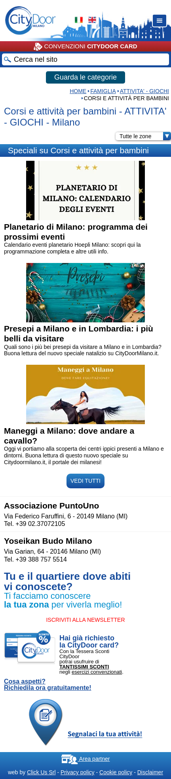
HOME (78, 91)
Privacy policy (78, 772)
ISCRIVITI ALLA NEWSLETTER (85, 620)
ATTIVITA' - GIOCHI (144, 91)
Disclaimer (150, 772)
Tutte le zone (145, 136)
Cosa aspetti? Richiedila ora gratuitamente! (47, 684)
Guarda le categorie (85, 77)
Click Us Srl (41, 772)
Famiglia (103, 91)
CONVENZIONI (85, 47)
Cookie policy (115, 772)
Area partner (85, 759)
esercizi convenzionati (97, 672)
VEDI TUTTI (85, 481)
